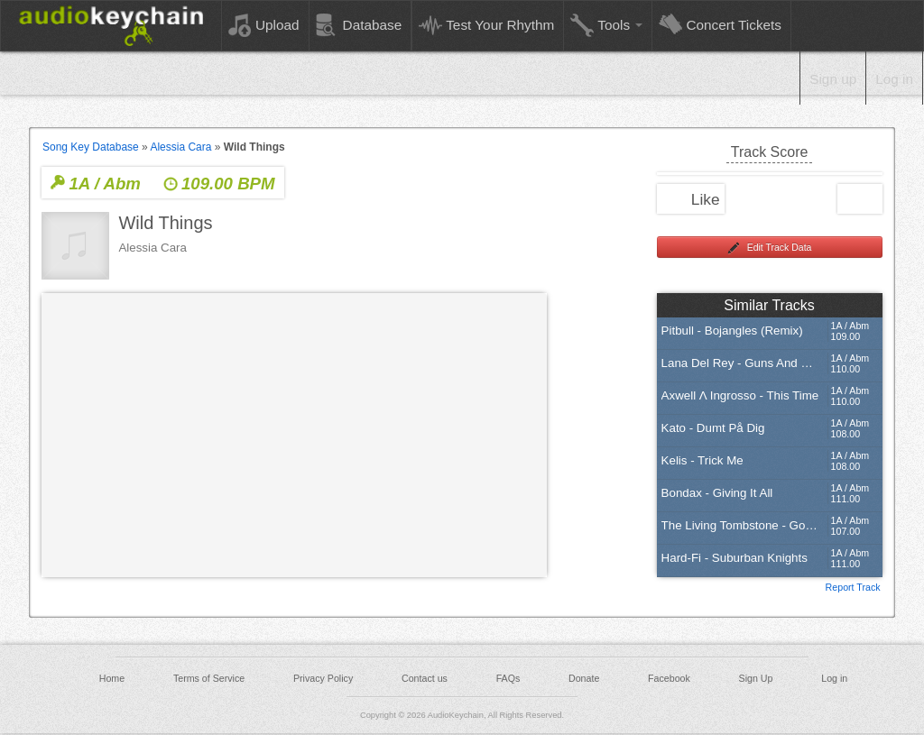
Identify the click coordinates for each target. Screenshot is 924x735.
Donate (583, 678)
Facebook (669, 678)
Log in (894, 79)
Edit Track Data (769, 248)
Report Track (853, 586)
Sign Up (756, 678)
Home (112, 678)
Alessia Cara (180, 147)
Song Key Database (90, 147)
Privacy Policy (323, 678)
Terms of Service (209, 678)
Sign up (832, 79)
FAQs (508, 678)
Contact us (425, 678)
